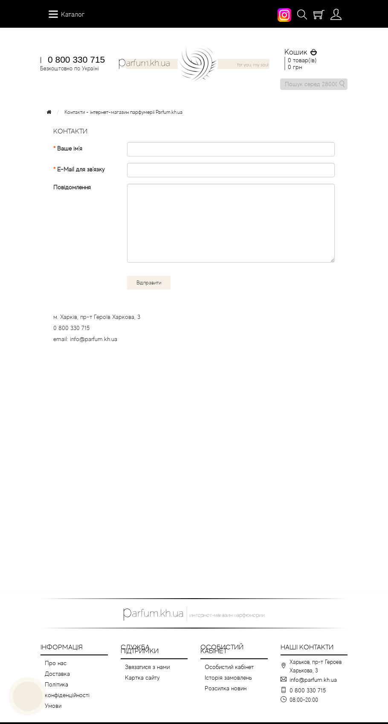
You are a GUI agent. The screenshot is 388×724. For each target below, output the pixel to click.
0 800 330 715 (76, 59)
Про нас (56, 663)
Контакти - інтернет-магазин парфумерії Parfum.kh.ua (123, 112)
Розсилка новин (225, 688)
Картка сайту (142, 677)
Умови (53, 705)
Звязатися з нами (147, 666)
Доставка (57, 673)
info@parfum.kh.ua (313, 679)
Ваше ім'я (69, 148)
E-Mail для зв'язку (80, 169)
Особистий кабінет (229, 666)
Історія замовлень (228, 677)
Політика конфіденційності (67, 689)
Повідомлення (72, 187)
